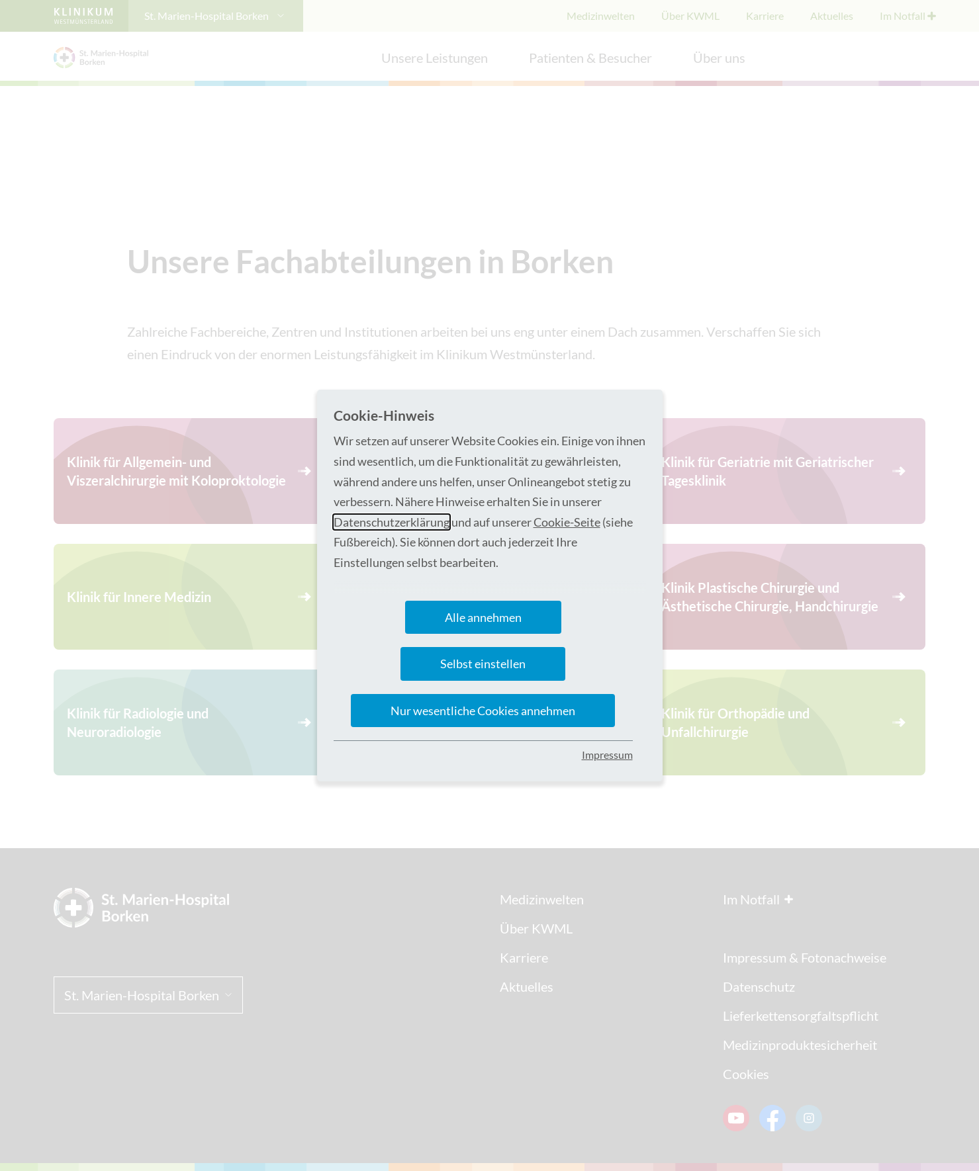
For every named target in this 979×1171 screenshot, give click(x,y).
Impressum (607, 754)
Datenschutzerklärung (391, 522)
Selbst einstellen (483, 663)
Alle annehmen (483, 617)
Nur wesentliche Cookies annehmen (483, 710)
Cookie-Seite (567, 522)
